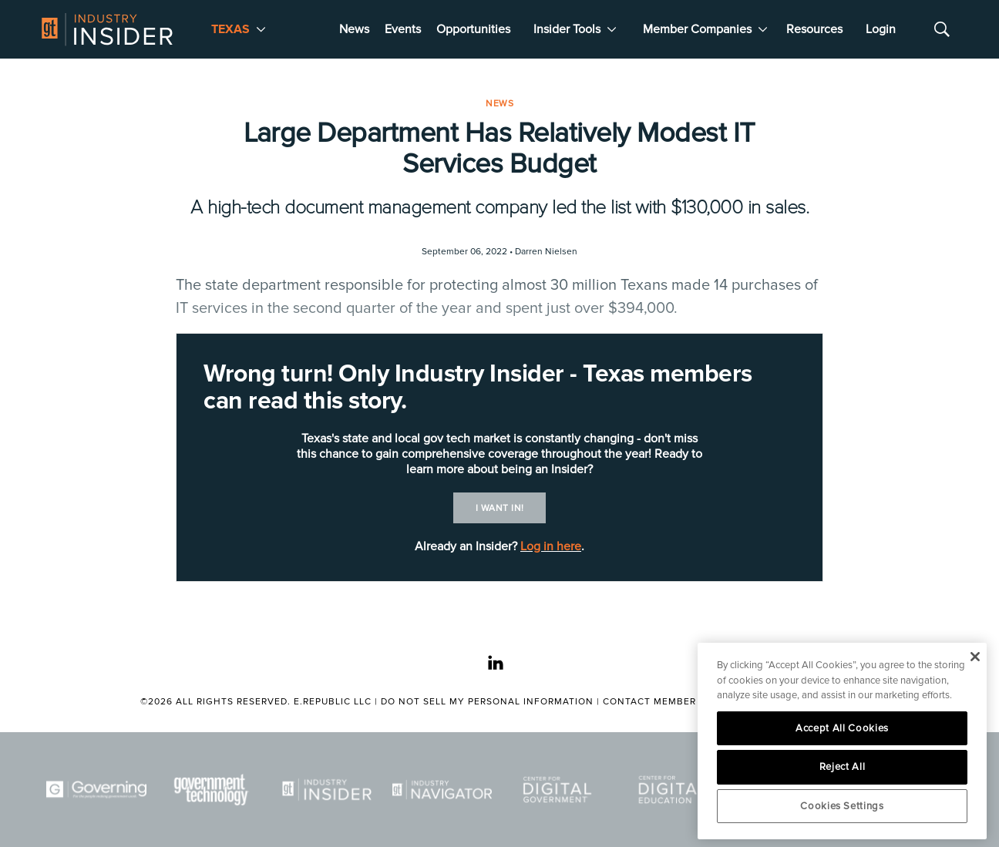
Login (881, 29)
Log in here (550, 546)
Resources (814, 29)
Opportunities (473, 29)
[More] (261, 29)
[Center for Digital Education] (673, 789)
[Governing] (96, 789)
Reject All (842, 767)
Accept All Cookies (842, 728)
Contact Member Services (675, 702)
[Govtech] (212, 789)
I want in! (500, 508)
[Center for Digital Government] (557, 789)
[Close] (974, 656)
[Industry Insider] (327, 789)
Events (403, 29)
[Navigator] (442, 789)
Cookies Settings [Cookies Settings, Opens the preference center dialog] (842, 806)
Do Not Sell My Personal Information (487, 702)
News (354, 29)
